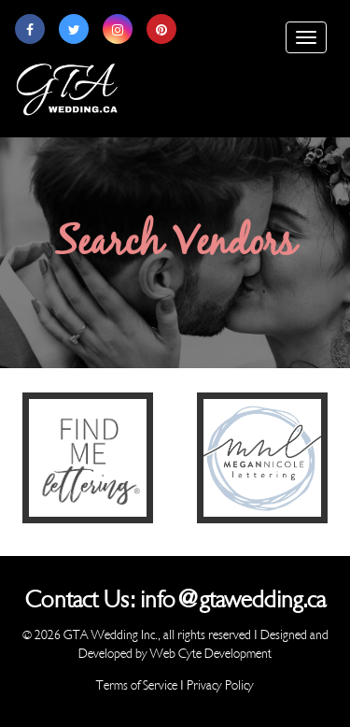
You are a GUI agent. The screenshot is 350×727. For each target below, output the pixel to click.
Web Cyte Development (211, 654)
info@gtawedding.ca (233, 600)
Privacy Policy (220, 685)
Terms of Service (136, 685)
